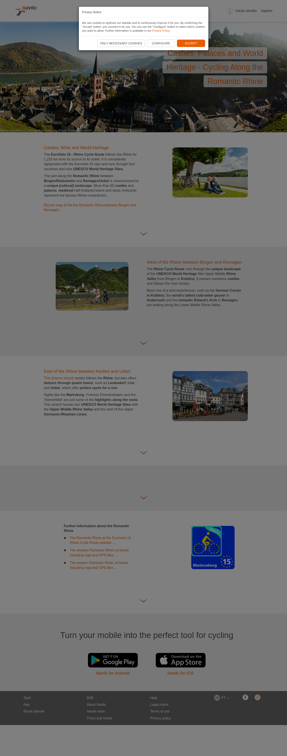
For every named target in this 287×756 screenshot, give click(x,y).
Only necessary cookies (121, 43)
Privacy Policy (160, 30)
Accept (191, 43)
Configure (161, 43)
